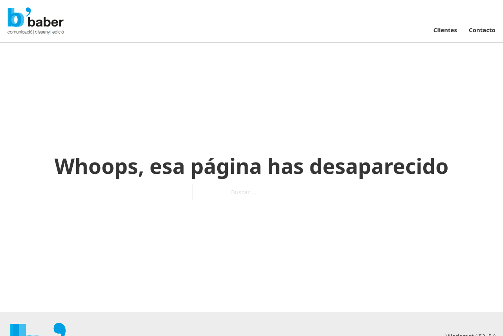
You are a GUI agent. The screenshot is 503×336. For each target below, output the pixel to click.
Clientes (445, 30)
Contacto (482, 30)
